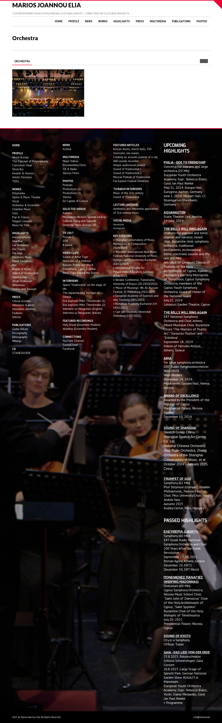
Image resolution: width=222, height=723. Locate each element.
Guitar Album (20, 329)
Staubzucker (19, 277)
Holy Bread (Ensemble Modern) (81, 325)
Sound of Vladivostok (25, 273)
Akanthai (17, 241)
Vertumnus (18, 285)
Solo (15, 213)
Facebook (68, 349)
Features (17, 313)
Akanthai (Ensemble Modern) (80, 329)
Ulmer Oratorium (22, 281)
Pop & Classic (20, 217)
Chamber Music (21, 209)
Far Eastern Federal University (131, 181)
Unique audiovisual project (129, 165)
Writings (16, 341)
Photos (202, 21)
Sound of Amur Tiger (75, 257)
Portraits (68, 185)
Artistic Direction (22, 177)
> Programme (173, 703)
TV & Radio (70, 169)
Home (58, 21)
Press (140, 21)
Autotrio (67, 213)
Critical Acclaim (21, 301)
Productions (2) (72, 193)
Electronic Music (22, 257)
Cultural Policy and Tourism (79, 221)
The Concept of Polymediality (30, 161)
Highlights (121, 21)
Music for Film (20, 225)
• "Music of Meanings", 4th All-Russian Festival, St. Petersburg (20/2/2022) (135, 290)
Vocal (15, 201)
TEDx (15, 181)
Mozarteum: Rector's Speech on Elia (84, 217)
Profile (73, 21)
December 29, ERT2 (178, 565)
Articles (16, 317)
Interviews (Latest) (23, 305)
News (88, 21)
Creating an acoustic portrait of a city (135, 157)
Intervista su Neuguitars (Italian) (82, 313)
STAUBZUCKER (21, 353)
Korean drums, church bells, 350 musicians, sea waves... (132, 151)
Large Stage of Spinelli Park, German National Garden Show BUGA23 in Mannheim (185, 675)
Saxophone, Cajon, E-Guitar (79, 269)
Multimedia (158, 21)
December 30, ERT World (181, 569)
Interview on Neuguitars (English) (82, 309)
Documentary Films (74, 165)
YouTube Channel (73, 341)
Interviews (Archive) (24, 309)
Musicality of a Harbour (77, 261)
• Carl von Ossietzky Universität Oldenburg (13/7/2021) (132, 314)
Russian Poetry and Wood (78, 265)
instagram (119, 228)
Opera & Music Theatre (26, 197)
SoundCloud (70, 345)
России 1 (68, 237)
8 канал (67, 245)
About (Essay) (20, 157)
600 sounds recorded (125, 161)
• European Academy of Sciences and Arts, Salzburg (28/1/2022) (135, 298)
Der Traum (18, 249)
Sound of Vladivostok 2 (127, 173)
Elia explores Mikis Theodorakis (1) (84, 301)
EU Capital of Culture (75, 201)
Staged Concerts (22, 221)
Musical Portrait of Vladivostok (131, 177)
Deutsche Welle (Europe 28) (79, 225)
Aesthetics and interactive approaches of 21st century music (135, 211)
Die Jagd (17, 253)
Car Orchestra (20, 245)
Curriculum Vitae (22, 165)
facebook (118, 224)
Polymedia (18, 193)
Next (206, 61)
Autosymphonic (21, 237)
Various (67, 197)
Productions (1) (72, 189)
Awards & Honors (23, 173)
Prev (202, 61)
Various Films (71, 173)
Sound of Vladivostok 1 (127, 169)
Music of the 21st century (128, 193)
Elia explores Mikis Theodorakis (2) (84, 305)
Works (103, 21)
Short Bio (18, 169)
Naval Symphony (22, 261)
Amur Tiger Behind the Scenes (81, 273)
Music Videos (70, 161)
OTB (65, 241)
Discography (19, 333)
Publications (181, 21)
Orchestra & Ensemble (25, 205)
